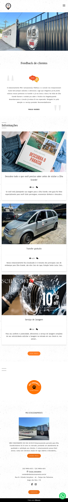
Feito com (34, 500)
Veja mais (34, 353)
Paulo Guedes (34, 109)
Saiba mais (34, 456)
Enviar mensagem (35, 471)
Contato (34, 492)
